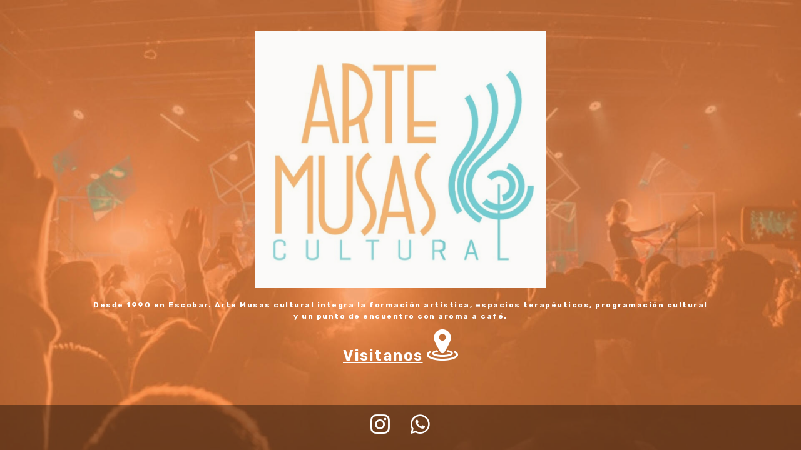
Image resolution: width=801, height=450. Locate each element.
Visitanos (383, 355)
